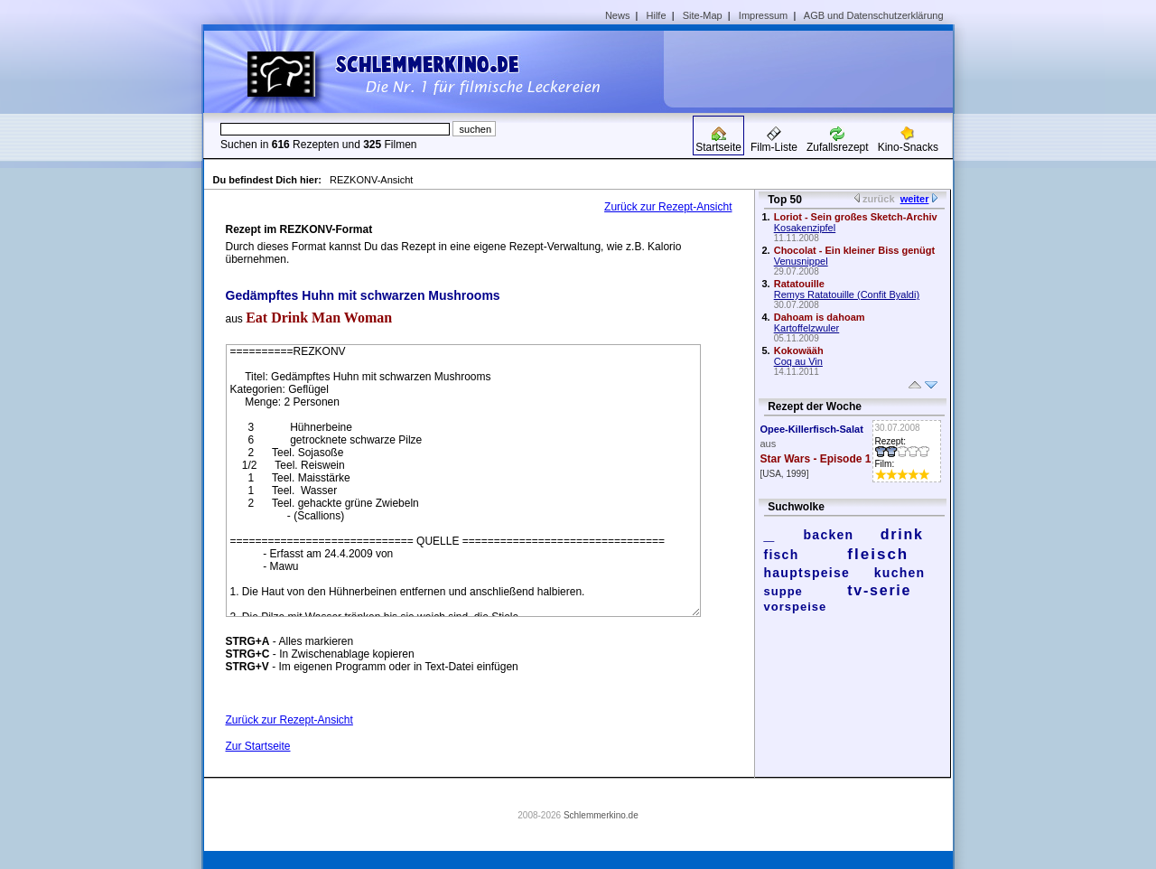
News (617, 15)
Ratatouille (799, 283)
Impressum (763, 15)
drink (902, 534)
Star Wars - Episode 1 (816, 459)
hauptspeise (807, 572)
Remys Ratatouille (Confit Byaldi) (846, 294)
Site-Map (702, 15)
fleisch (878, 554)
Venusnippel (801, 261)
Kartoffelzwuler (807, 327)
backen (829, 535)
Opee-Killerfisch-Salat (811, 429)
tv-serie (879, 590)
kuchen (900, 572)
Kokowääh (799, 350)
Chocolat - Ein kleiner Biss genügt (854, 250)
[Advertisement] (814, 69)
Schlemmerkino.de (601, 815)
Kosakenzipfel (805, 227)
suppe (783, 591)
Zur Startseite (258, 746)
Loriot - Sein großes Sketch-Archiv (855, 216)
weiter (914, 198)
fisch (781, 554)
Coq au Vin (798, 361)
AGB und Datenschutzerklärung (874, 15)
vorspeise (795, 606)
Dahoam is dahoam (819, 317)
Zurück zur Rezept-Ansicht (668, 207)
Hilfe (657, 15)
